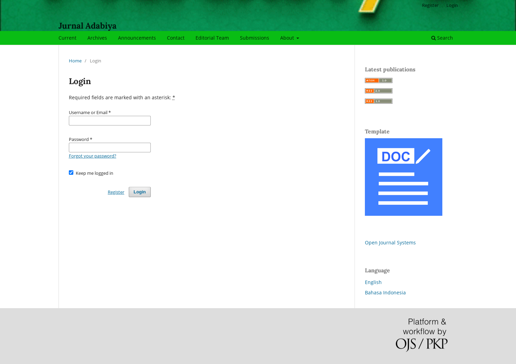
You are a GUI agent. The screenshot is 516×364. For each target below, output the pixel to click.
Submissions (254, 37)
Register (430, 5)
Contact (176, 37)
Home (75, 61)
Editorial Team (212, 37)
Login (452, 5)
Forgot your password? (92, 156)
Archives (97, 37)
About (287, 37)
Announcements (137, 37)
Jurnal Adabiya (88, 25)
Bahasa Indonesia (385, 292)
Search (442, 37)
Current (67, 37)
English (373, 282)
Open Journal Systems (390, 242)
